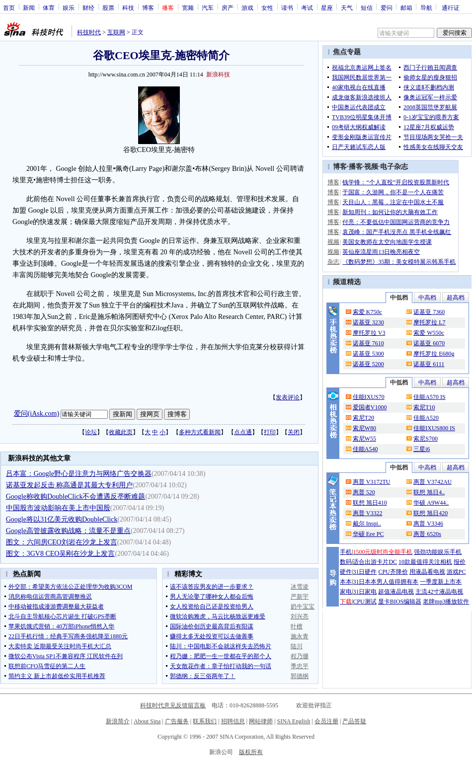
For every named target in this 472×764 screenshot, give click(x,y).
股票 (108, 7)
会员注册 (326, 721)
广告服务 (177, 721)
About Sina (147, 721)
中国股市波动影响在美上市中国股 (58, 508)
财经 (88, 7)
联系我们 (205, 721)
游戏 (247, 7)
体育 (49, 7)
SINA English (293, 721)
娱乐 (69, 7)
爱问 (387, 7)
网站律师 (261, 721)
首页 (9, 7)
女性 (267, 7)
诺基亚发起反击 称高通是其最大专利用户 (69, 485)
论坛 (91, 432)
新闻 (29, 7)
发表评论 (288, 397)
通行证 (451, 7)
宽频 (188, 7)
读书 (287, 7)
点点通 (243, 432)
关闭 (294, 432)
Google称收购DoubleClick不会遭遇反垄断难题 (76, 496)
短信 (367, 7)
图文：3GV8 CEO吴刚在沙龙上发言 (60, 553)
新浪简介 (118, 721)
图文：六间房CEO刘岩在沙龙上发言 (61, 542)
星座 (327, 7)
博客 (148, 7)
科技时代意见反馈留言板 (173, 705)
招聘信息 (233, 721)
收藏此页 (121, 432)
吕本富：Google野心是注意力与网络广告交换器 (79, 473)
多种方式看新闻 (200, 432)
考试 (307, 7)
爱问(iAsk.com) (36, 413)
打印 (270, 432)
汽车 (208, 7)
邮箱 (406, 7)
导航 (426, 7)
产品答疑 (354, 721)
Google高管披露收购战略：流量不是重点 (68, 531)
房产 (228, 7)
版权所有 (251, 752)
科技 (128, 7)
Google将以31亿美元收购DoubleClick (62, 519)
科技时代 (89, 32)
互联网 (116, 32)
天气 (347, 7)
